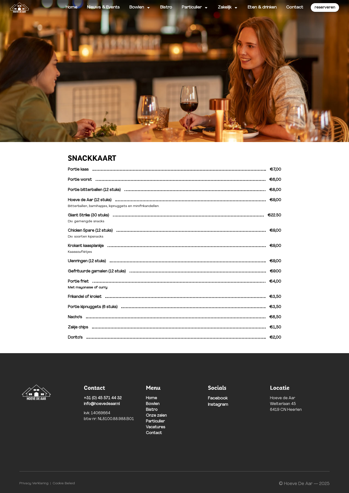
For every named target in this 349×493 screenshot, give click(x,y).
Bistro (166, 7)
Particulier (195, 7)
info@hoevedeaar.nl (102, 404)
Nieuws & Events (103, 7)
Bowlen (140, 7)
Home (71, 7)
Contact (294, 7)
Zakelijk (228, 7)
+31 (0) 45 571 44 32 (103, 398)
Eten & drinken (262, 7)
